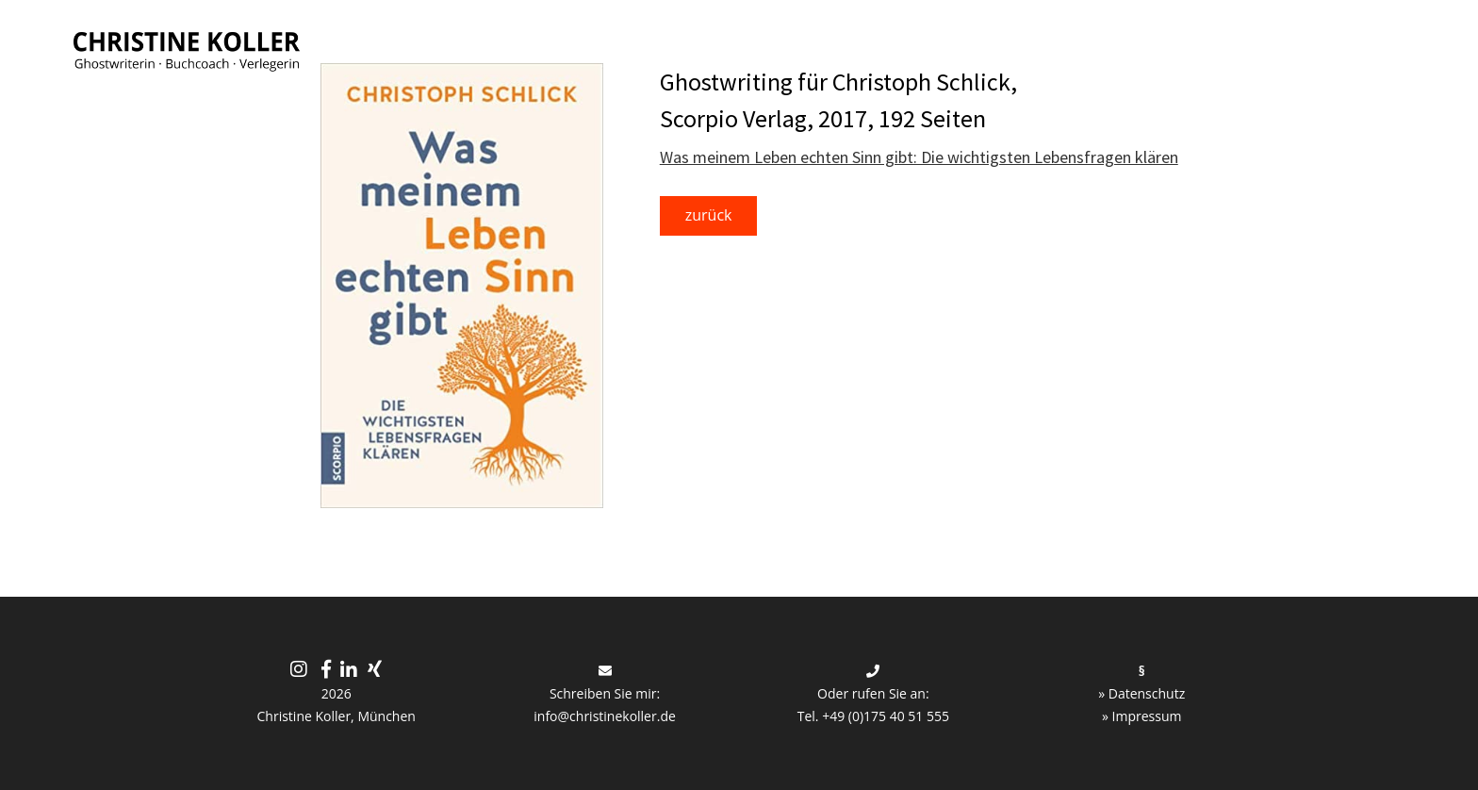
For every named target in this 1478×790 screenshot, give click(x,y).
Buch (628, 47)
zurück (708, 215)
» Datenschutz (1141, 693)
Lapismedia (939, 47)
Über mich (1222, 47)
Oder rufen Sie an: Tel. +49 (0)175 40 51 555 (873, 695)
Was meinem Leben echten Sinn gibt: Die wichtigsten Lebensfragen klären (919, 157)
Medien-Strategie (771, 47)
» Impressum (1142, 716)
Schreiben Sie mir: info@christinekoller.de (605, 695)
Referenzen (1081, 47)
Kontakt (1368, 47)
